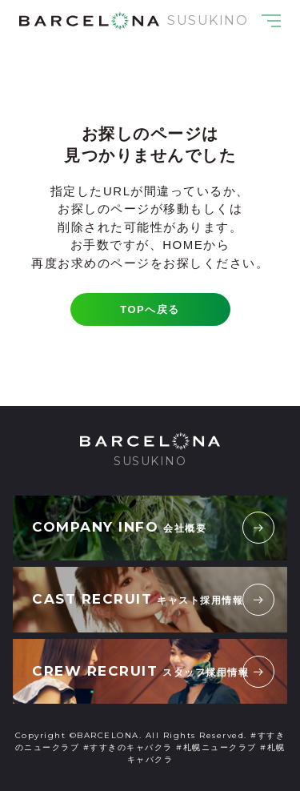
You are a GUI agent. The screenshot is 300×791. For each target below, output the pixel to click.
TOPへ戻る (150, 309)
